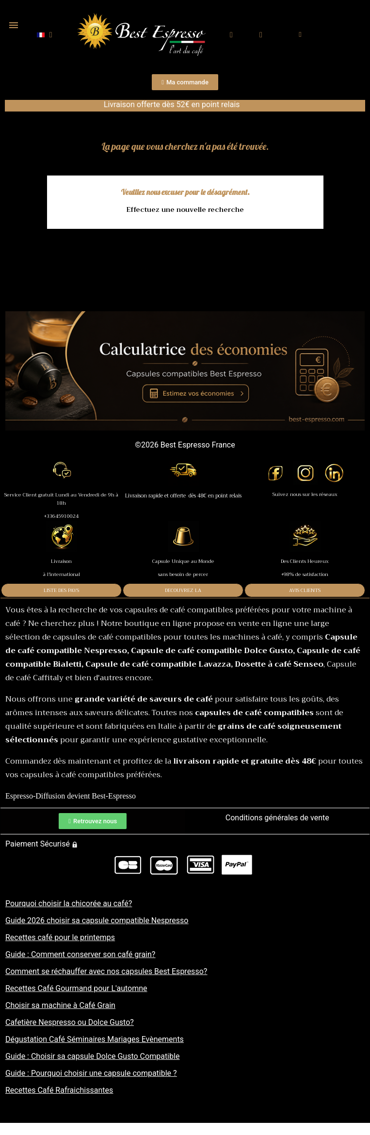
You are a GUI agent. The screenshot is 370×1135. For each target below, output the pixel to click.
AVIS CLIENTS (305, 590)
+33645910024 (61, 516)
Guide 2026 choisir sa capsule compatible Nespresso (96, 920)
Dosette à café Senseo (279, 664)
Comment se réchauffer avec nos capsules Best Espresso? (106, 971)
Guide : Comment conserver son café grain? (80, 954)
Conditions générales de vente (277, 817)
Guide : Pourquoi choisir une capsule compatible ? (91, 1073)
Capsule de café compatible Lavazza (158, 664)
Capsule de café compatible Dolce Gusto (212, 650)
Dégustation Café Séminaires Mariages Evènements (94, 1039)
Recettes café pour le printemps (60, 937)
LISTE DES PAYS (61, 590)
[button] (231, 35)
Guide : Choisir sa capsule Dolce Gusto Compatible (92, 1056)
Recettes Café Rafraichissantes (59, 1090)
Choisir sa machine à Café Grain (60, 1005)
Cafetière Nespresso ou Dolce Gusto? (69, 1022)
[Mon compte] (261, 35)
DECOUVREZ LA (183, 590)
